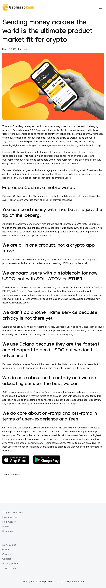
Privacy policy (10, 563)
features (15, 474)
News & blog (9, 544)
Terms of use (9, 568)
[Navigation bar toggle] (100, 7)
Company (7, 531)
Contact (6, 558)
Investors (7, 526)
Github (6, 549)
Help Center (9, 521)
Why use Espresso (12, 512)
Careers (6, 554)
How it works (9, 517)
